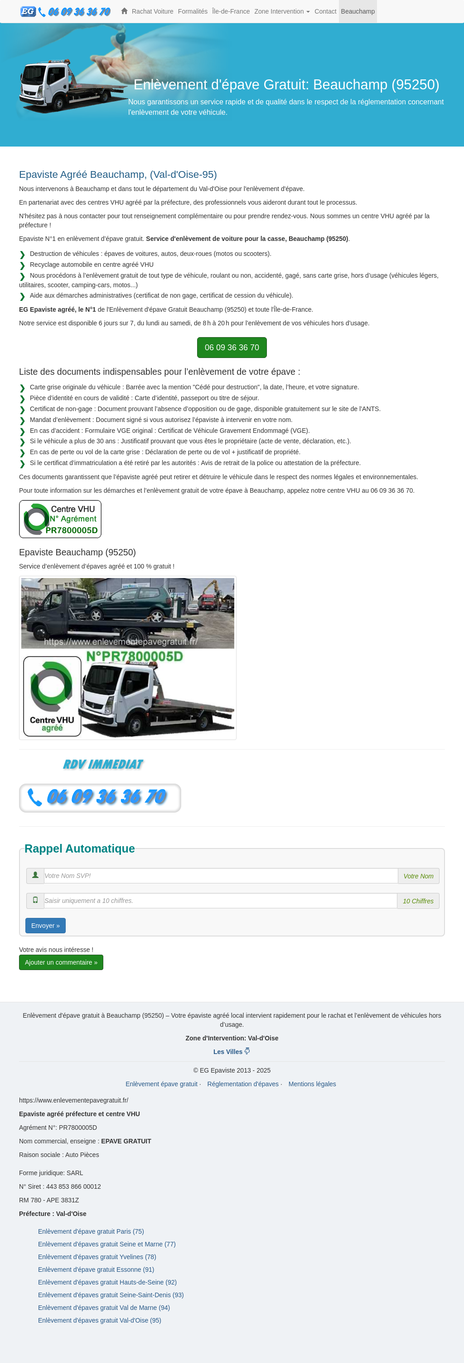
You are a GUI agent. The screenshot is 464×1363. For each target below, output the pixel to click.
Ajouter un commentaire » (61, 962)
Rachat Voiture (153, 11)
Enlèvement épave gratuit (162, 1084)
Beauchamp (358, 11)
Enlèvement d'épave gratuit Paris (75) (91, 1231)
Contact (325, 11)
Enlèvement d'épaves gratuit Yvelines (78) (97, 1256)
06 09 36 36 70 (232, 347)
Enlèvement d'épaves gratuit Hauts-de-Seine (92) (107, 1282)
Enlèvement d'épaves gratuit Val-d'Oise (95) (99, 1320)
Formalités (193, 11)
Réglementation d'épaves (243, 1084)
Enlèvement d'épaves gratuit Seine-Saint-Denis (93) (111, 1295)
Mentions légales (312, 1084)
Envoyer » (45, 925)
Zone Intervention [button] (283, 15)
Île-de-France (231, 11)
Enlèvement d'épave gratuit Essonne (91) (96, 1269)
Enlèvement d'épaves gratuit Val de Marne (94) (104, 1307)
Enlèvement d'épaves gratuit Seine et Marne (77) (107, 1244)
